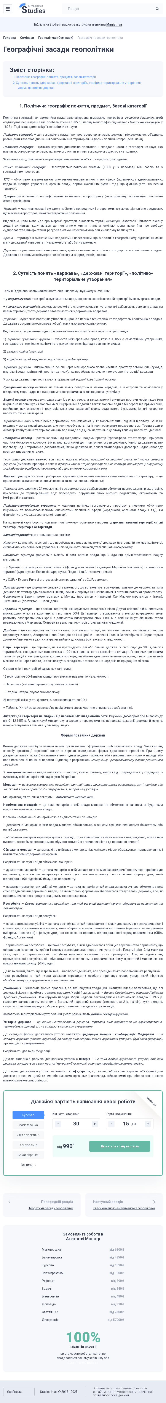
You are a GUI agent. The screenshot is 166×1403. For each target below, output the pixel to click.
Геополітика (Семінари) (55, 37)
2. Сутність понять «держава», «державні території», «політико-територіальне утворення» (77, 83)
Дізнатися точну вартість (120, 1146)
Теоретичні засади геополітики (51, 1208)
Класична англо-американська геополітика (124, 1208)
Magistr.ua (114, 24)
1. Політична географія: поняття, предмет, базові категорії (54, 77)
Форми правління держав (36, 87)
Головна (9, 37)
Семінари (27, 37)
